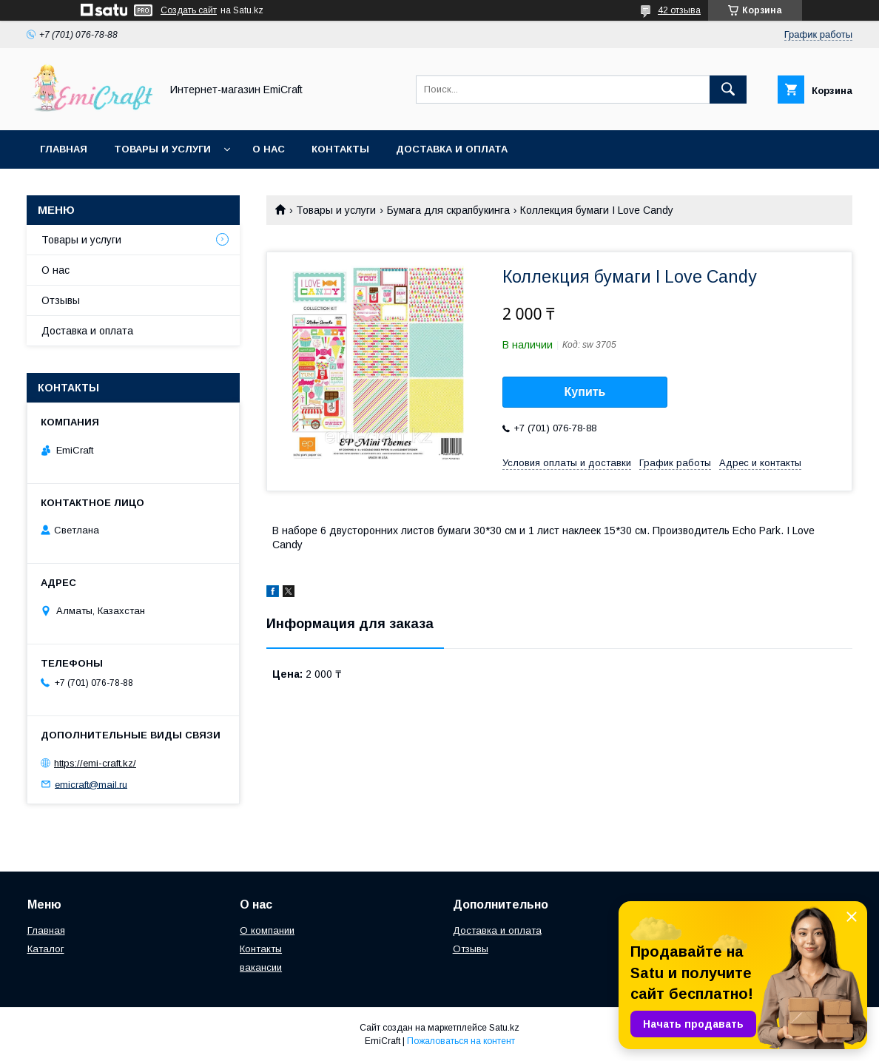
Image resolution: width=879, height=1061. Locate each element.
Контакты (340, 149)
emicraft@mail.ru (91, 783)
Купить (585, 391)
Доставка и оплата (452, 149)
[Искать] (728, 89)
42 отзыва (679, 10)
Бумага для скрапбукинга (448, 210)
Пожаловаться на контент (461, 1041)
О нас (268, 149)
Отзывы (60, 300)
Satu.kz (504, 1028)
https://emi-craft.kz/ (95, 763)
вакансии (261, 967)
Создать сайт (189, 10)
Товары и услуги (162, 149)
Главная (63, 149)
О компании (267, 930)
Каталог (45, 948)
